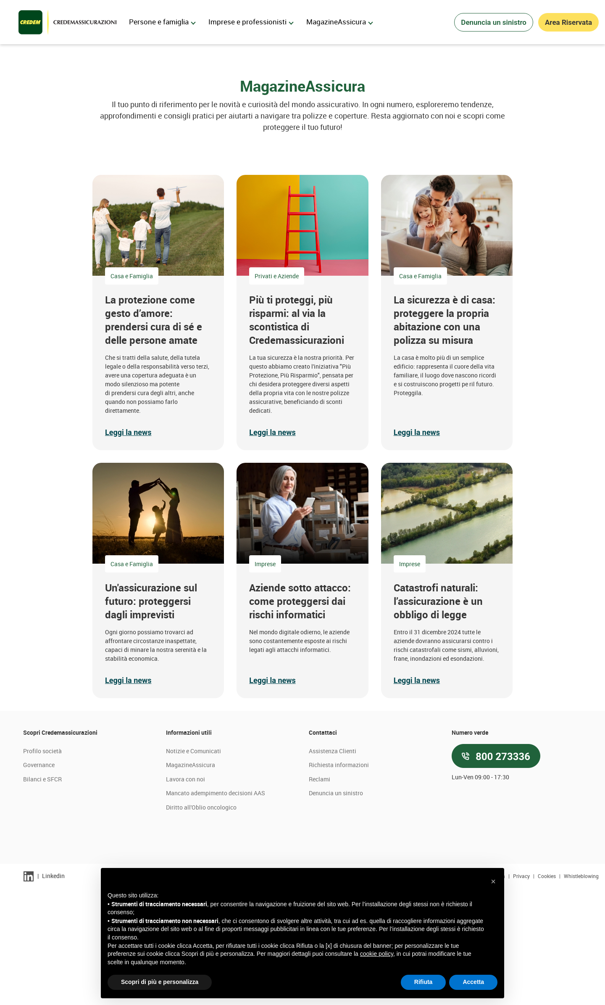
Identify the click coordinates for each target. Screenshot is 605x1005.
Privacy (522, 992)
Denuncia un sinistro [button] (493, 22)
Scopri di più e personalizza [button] (159, 982)
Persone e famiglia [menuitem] (162, 21)
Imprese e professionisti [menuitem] (251, 21)
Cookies (547, 992)
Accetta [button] (473, 982)
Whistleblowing (581, 992)
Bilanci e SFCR (42, 895)
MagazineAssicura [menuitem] (339, 21)
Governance (39, 881)
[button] (158, 428)
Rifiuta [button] (423, 982)
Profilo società (42, 867)
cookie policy (376, 953)
